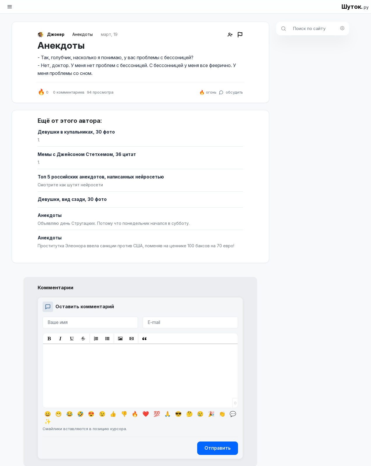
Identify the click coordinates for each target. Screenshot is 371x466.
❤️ (145, 414)
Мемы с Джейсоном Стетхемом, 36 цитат (87, 154)
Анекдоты (82, 34)
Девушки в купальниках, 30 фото (76, 132)
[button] (49, 338)
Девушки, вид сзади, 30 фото (72, 199)
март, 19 (109, 34)
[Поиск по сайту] (319, 28)
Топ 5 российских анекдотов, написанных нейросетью (101, 177)
